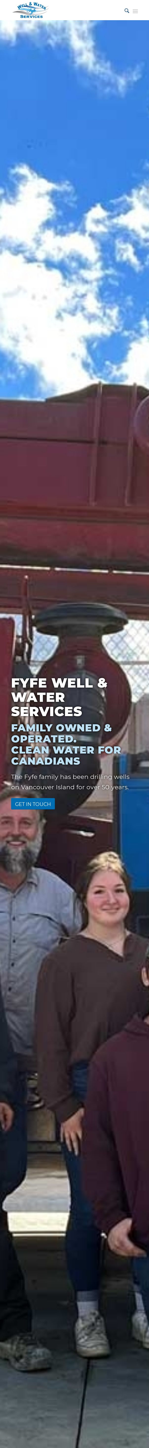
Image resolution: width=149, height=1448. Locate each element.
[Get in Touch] (33, 803)
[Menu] (135, 10)
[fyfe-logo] (61, 10)
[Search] (124, 10)
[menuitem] (124, 10)
